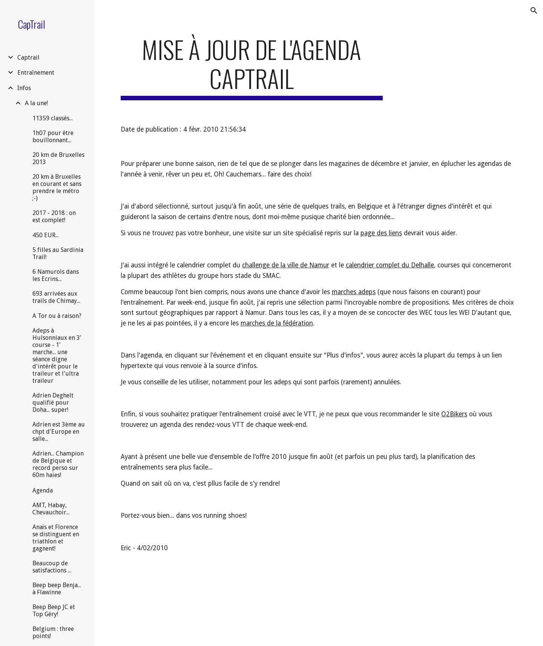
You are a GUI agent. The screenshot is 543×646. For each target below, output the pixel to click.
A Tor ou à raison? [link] (56, 315)
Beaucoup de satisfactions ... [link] (51, 567)
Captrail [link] (28, 57)
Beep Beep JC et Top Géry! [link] (53, 610)
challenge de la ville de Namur (285, 265)
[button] (534, 11)
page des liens (381, 233)
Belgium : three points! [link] (53, 632)
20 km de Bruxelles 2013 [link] (58, 158)
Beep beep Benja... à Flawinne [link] (56, 589)
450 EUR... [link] (45, 235)
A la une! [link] (36, 103)
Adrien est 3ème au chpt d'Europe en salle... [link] (58, 431)
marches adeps (354, 292)
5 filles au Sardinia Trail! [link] (57, 253)
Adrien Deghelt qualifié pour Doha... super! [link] (53, 402)
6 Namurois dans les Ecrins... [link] (55, 275)
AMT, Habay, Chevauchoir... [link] (51, 509)
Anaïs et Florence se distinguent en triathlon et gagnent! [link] (55, 537)
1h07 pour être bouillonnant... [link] (53, 136)
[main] (252, 67)
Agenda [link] (42, 490)
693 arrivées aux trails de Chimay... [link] (56, 297)
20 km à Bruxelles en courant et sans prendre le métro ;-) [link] (56, 187)
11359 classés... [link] (52, 118)
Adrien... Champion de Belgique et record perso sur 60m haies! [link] (58, 464)
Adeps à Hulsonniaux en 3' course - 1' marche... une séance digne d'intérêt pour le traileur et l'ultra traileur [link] (56, 355)
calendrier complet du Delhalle (390, 265)
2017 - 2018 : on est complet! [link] (54, 216)
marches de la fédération (277, 323)
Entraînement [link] (35, 72)
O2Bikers (454, 414)
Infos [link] (24, 88)
